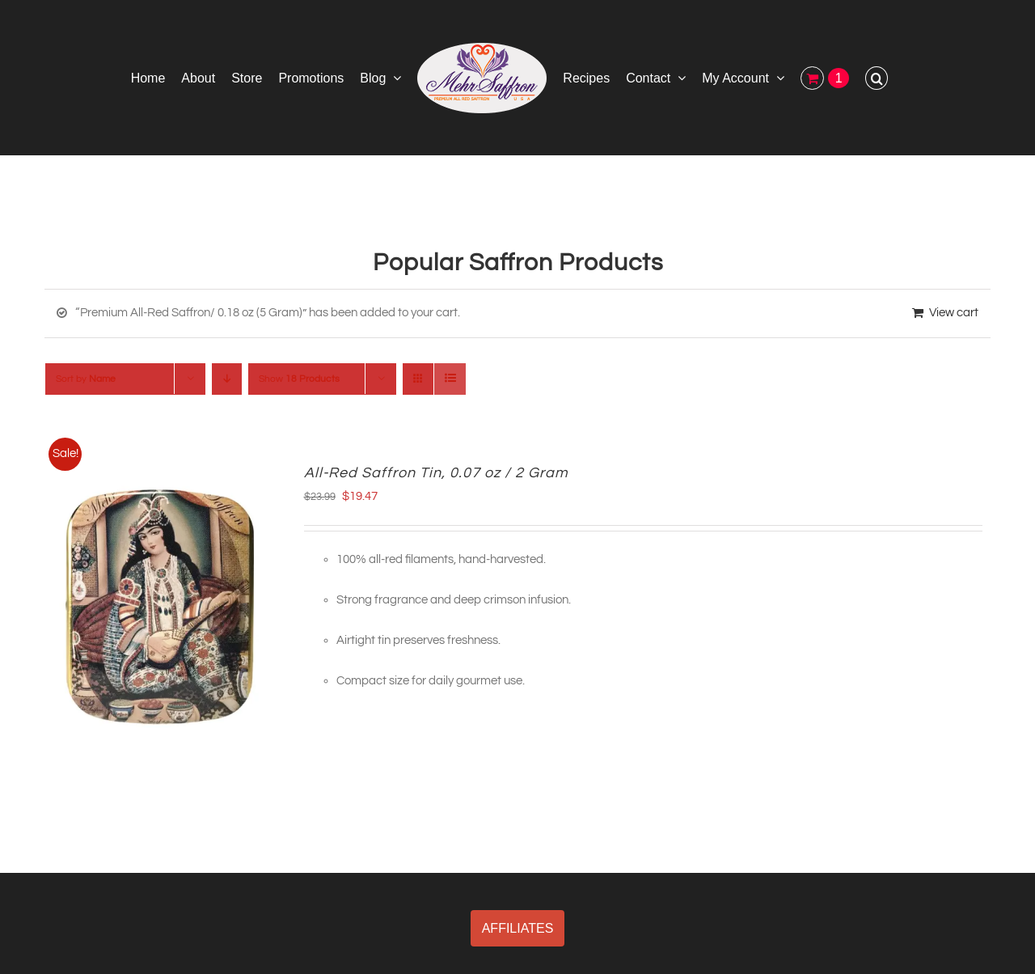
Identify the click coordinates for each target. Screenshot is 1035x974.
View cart (953, 313)
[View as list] (450, 379)
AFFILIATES (518, 928)
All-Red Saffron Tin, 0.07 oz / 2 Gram (436, 473)
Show (299, 379)
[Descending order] (227, 379)
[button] (876, 78)
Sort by (86, 379)
